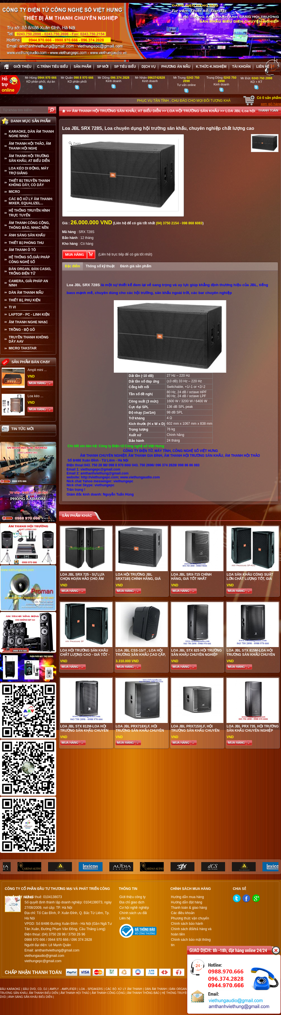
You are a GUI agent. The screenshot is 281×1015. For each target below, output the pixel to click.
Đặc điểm (72, 266)
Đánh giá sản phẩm (135, 266)
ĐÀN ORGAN (178, 989)
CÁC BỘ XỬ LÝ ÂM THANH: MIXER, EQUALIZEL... (31, 201)
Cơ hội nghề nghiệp (134, 908)
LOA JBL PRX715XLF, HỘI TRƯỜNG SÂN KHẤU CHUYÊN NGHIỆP (195, 730)
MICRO (14, 192)
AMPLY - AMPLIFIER (62, 989)
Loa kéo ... (35, 396)
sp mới (102, 67)
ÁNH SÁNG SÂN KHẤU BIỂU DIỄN (30, 996)
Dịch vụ (149, 67)
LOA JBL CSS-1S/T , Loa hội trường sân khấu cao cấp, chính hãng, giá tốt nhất (140, 654)
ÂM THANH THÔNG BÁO (143, 992)
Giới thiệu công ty (132, 897)
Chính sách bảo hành (187, 924)
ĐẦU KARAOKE (10, 989)
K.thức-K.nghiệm (211, 67)
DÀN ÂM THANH (156, 989)
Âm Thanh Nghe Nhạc (28, 322)
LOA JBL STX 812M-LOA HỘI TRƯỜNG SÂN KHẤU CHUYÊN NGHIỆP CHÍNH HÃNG (84, 730)
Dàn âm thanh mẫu (26, 293)
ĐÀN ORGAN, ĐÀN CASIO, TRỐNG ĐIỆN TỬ (30, 271)
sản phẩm (82, 67)
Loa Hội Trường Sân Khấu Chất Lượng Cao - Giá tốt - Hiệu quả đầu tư (85, 654)
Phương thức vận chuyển (190, 918)
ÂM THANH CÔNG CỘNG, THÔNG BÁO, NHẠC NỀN (29, 225)
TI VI (12, 307)
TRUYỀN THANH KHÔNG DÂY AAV (29, 339)
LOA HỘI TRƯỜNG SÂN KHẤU (193, 111)
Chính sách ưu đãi (133, 913)
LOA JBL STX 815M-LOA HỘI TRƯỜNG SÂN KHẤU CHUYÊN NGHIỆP (250, 654)
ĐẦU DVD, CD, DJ (35, 989)
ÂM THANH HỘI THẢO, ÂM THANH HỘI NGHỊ (30, 146)
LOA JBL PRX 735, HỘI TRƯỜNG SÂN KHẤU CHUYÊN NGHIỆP (252, 728)
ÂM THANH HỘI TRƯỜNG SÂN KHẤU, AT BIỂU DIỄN (29, 158)
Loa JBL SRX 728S (83, 285)
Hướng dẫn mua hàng (187, 897)
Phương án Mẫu (175, 67)
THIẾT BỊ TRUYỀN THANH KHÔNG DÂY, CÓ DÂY (29, 183)
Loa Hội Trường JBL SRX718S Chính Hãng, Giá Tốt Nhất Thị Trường (138, 579)
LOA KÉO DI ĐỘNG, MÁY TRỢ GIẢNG (29, 170)
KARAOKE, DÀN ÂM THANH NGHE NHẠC (31, 134)
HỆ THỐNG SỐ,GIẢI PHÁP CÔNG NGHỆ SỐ (29, 259)
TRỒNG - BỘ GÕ (22, 330)
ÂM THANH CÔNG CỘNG (108, 992)
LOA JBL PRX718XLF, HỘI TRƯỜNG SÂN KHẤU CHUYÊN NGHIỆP (139, 730)
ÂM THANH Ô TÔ (22, 250)
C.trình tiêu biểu (52, 67)
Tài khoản (241, 67)
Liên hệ (262, 67)
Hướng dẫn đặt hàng (186, 902)
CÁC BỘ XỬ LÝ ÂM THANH (124, 989)
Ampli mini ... (37, 370)
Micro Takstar (23, 348)
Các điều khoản (182, 913)
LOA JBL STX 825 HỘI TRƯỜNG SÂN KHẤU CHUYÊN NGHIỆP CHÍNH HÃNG (196, 654)
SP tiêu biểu (125, 67)
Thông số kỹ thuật (100, 266)
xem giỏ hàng (271, 104)
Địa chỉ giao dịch (131, 902)
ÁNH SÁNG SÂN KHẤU (27, 235)
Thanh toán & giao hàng (189, 908)
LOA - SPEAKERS (91, 989)
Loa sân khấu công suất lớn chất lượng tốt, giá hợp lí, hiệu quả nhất (249, 579)
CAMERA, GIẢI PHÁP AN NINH (28, 283)
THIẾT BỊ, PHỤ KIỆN (24, 300)
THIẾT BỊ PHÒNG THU (26, 243)
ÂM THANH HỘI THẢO (74, 992)
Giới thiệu (22, 67)
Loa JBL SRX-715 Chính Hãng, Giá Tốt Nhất (191, 577)
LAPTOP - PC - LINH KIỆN (29, 315)
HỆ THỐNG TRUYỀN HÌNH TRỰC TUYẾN (29, 213)
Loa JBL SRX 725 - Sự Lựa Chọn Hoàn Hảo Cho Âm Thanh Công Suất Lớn (82, 579)
